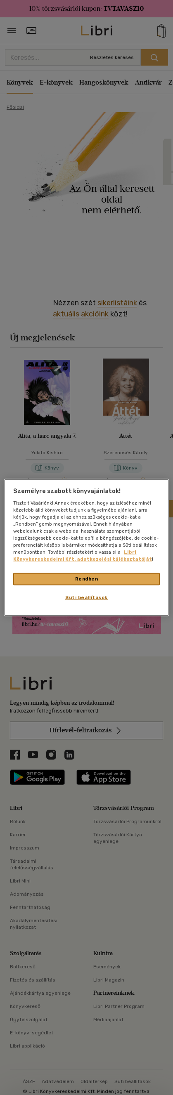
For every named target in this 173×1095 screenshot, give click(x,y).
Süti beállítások (86, 597)
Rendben (86, 579)
